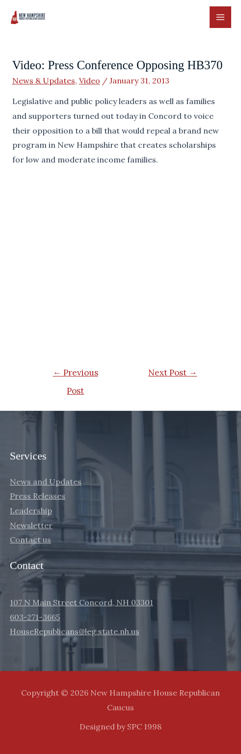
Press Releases (37, 496)
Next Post (172, 372)
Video (89, 80)
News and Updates (45, 481)
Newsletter (31, 525)
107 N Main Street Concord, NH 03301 (81, 602)
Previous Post (75, 375)
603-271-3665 (35, 617)
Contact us (30, 539)
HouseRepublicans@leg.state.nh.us (74, 631)
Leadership (31, 510)
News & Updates (43, 80)
